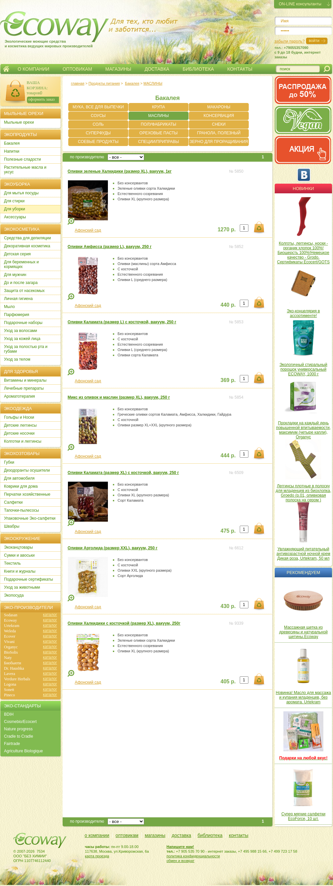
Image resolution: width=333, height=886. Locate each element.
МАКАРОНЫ (218, 107)
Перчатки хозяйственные (27, 494)
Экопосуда (14, 595)
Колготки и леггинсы (22, 441)
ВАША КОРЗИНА (37, 85)
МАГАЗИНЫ (118, 69)
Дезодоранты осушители (27, 470)
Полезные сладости (22, 159)
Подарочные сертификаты (28, 579)
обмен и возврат (180, 861)
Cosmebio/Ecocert (20, 721)
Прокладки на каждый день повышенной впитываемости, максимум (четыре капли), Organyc (303, 430)
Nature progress (18, 729)
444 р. (227, 455)
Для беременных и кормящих (21, 264)
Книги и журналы (19, 571)
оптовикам (127, 835)
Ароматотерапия (19, 396)
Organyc (11, 647)
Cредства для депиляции (27, 238)
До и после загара (21, 282)
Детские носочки (19, 433)
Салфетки (13, 502)
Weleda (10, 631)
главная (77, 83)
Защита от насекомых (24, 290)
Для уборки (14, 209)
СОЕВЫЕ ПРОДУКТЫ (98, 141)
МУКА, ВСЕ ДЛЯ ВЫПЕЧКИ (98, 107)
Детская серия (17, 254)
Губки (9, 462)
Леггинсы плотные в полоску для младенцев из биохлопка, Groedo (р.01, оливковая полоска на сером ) (303, 493)
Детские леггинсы (20, 425)
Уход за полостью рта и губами (26, 349)
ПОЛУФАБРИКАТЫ (158, 124)
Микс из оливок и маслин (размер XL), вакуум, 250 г (119, 397)
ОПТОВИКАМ (77, 69)
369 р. (227, 380)
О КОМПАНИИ (33, 69)
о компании (97, 835)
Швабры (11, 526)
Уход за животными (22, 587)
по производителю (87, 157)
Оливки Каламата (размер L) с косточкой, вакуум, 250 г (122, 322)
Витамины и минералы (25, 380)
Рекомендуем (303, 572)
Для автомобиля (19, 478)
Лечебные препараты (24, 388)
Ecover (9, 636)
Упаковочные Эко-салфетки (29, 518)
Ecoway (10, 620)
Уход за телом (17, 359)
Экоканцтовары (18, 547)
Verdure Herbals (17, 679)
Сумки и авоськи (19, 555)
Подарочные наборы (23, 322)
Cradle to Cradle (18, 736)
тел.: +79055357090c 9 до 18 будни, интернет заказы (297, 52)
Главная (6, 69)
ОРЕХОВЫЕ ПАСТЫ (159, 133)
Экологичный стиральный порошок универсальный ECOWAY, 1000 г (303, 369)
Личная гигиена (18, 298)
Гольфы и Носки (19, 417)
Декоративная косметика (27, 246)
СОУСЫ (98, 115)
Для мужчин (15, 274)
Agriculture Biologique (23, 751)
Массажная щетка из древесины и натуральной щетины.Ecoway (303, 632)
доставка (181, 835)
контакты (238, 835)
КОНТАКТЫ (239, 69)
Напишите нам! (180, 847)
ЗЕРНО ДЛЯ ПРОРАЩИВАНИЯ (219, 141)
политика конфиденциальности (193, 856)
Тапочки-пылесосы (21, 510)
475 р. (227, 531)
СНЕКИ (219, 124)
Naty (8, 657)
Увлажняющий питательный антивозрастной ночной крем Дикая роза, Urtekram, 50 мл (303, 554)
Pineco (9, 695)
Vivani (9, 641)
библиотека (209, 835)
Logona (10, 684)
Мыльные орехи (19, 122)
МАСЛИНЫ (153, 83)
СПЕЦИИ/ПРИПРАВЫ (158, 141)
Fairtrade (12, 743)
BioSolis (11, 652)
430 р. (227, 606)
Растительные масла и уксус (25, 169)
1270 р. (226, 229)
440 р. (227, 305)
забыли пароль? (289, 41)
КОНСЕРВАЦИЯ (218, 115)
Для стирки (14, 201)
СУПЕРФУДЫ (98, 133)
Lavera (9, 673)
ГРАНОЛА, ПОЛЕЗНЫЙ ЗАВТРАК (219, 134)
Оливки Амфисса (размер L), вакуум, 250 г (110, 246)
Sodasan (10, 615)
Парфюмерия (16, 314)
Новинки (303, 188)
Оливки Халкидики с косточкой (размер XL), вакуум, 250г (124, 623)
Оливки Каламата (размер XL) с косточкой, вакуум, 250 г (123, 472)
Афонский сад (88, 230)
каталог (50, 614)
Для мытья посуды (21, 193)
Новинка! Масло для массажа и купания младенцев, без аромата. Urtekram (303, 697)
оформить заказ (41, 99)
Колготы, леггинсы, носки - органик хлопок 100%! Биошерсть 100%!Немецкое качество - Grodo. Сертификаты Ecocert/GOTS (303, 252)
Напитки (11, 151)
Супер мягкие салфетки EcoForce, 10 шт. (303, 816)
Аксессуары (15, 217)
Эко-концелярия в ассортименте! (303, 313)
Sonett (9, 689)
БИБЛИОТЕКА (198, 69)
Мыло (9, 306)
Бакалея (132, 83)
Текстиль (12, 563)
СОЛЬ (98, 124)
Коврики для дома (21, 486)
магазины (155, 835)
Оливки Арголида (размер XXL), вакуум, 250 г (113, 548)
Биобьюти (12, 663)
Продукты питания (104, 83)
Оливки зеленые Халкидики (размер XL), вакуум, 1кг (119, 171)
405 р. (227, 681)
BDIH (9, 714)
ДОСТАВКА (157, 69)
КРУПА (158, 107)
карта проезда (97, 856)
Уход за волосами (20, 330)
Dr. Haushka (14, 668)
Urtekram (11, 625)
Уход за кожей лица (22, 338)
